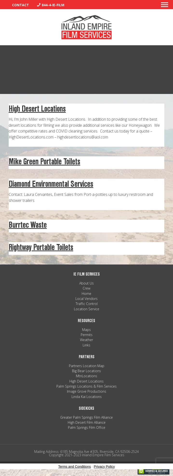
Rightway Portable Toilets (41, 247)
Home (86, 293)
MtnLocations (86, 376)
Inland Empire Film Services (86, 27)
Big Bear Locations (86, 371)
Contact (20, 5)
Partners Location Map (86, 366)
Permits (87, 334)
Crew (86, 288)
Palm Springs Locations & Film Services (86, 386)
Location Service (86, 309)
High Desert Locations (37, 109)
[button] (164, 6)
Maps (86, 329)
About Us (86, 283)
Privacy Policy (104, 467)
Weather (86, 339)
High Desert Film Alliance (87, 422)
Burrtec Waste (28, 225)
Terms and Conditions (74, 467)
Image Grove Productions (86, 391)
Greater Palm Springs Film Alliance (86, 417)
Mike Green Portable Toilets (44, 161)
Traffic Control (87, 303)
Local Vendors (86, 298)
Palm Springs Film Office (86, 427)
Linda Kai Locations (87, 396)
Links (86, 345)
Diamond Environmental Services (51, 184)
